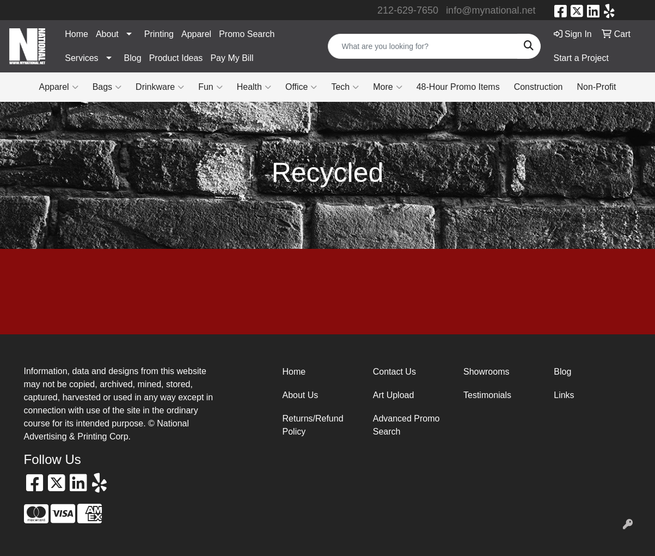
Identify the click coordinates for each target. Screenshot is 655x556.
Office (301, 87)
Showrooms (486, 371)
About (107, 34)
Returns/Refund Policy (313, 425)
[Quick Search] (423, 46)
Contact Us (394, 371)
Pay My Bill (231, 58)
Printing (159, 34)
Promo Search (246, 34)
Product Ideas (176, 58)
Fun (210, 87)
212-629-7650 (407, 10)
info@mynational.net (490, 10)
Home (76, 34)
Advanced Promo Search (406, 425)
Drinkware (160, 87)
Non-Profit (596, 86)
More (387, 87)
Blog (133, 58)
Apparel (196, 34)
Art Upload (393, 395)
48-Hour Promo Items (458, 86)
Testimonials (487, 395)
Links (564, 395)
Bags (107, 87)
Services (81, 58)
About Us (301, 395)
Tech (345, 87)
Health (254, 87)
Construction (538, 86)
